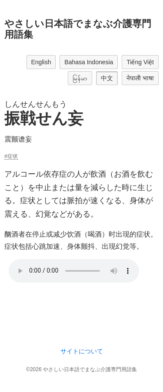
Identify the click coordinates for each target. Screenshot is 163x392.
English (41, 62)
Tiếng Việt (140, 62)
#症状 (11, 156)
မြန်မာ (80, 78)
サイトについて (81, 351)
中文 (107, 78)
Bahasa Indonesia (88, 62)
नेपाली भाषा (140, 78)
